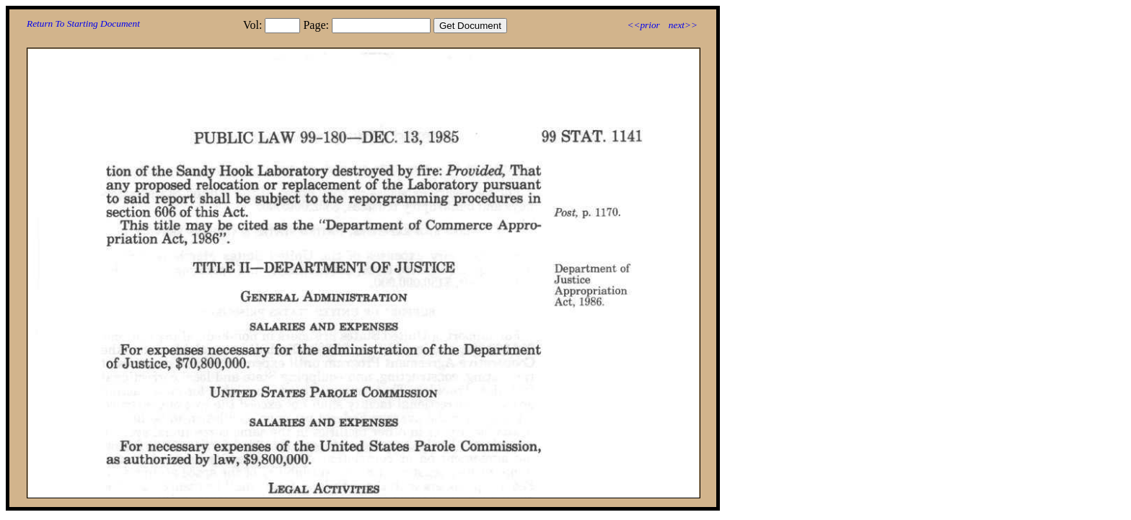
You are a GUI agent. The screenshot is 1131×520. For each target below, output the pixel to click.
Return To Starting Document (83, 23)
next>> (683, 25)
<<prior (643, 25)
